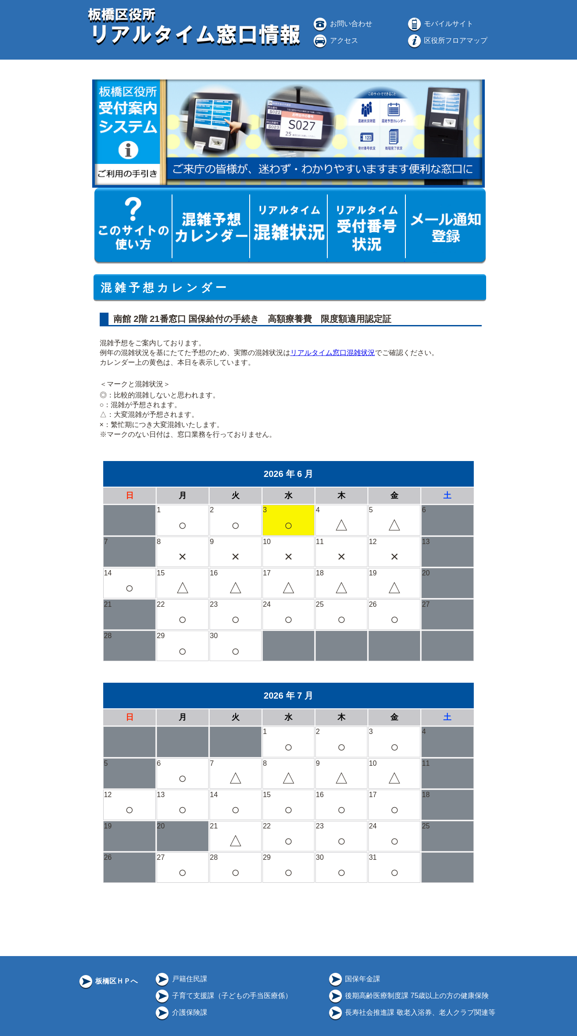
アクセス (335, 40)
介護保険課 (180, 1012)
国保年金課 (353, 979)
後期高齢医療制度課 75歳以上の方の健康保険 (408, 995)
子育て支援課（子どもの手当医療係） (223, 995)
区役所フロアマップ (446, 40)
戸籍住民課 (180, 979)
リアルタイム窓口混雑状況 (332, 352)
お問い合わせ (342, 23)
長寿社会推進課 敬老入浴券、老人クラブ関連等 (411, 1012)
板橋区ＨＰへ (108, 981)
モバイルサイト (439, 23)
